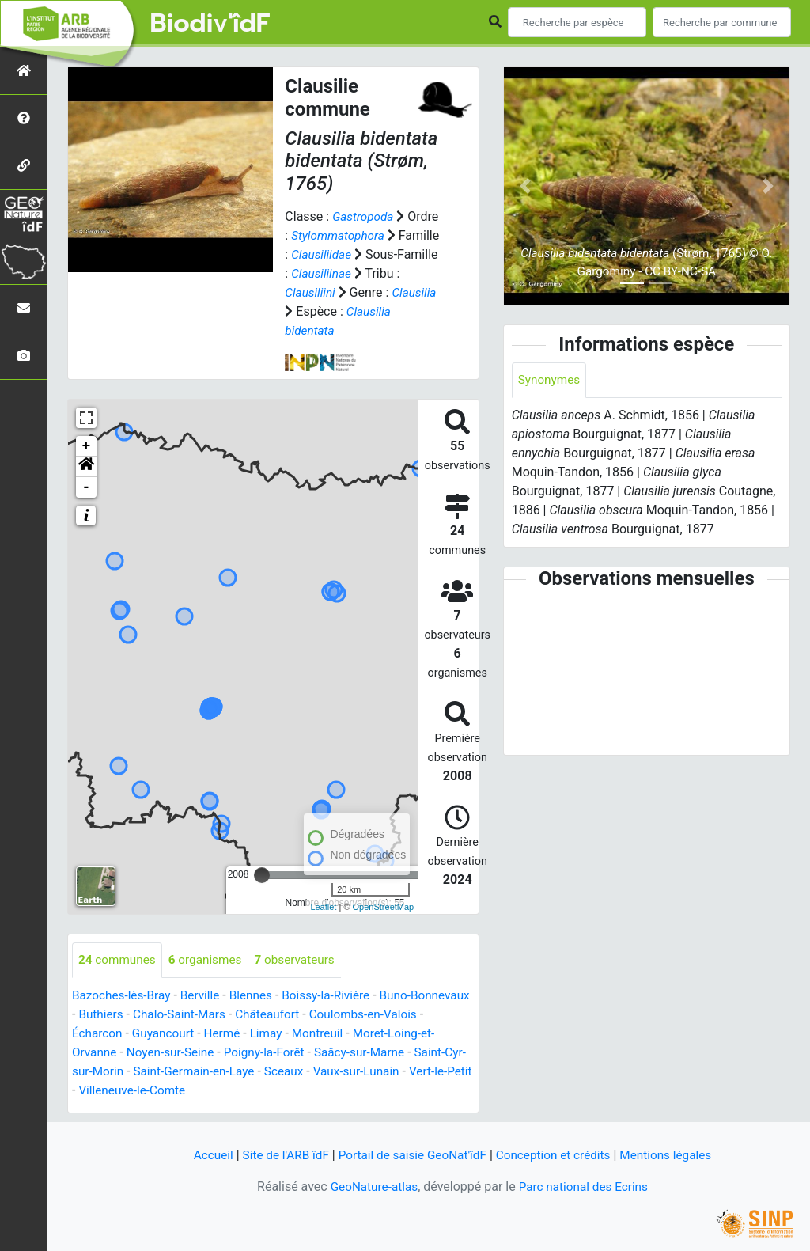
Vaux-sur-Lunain (422, 1071)
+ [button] (86, 446)
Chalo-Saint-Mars (248, 1014)
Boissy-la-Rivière (336, 995)
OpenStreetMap (383, 907)
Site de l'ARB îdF (278, 1154)
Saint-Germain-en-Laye (253, 1071)
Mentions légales (674, 1154)
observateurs (303, 960)
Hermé (272, 1033)
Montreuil (372, 1033)
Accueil (203, 1154)
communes (118, 960)
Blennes (258, 995)
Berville (205, 995)
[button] (86, 467)
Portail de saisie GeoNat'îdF (410, 1154)
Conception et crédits (558, 1154)
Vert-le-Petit (105, 1090)
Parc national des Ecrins (585, 1186)
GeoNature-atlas (371, 1186)
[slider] (262, 875)
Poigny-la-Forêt (321, 1052)
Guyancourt (211, 1033)
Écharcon (142, 1033)
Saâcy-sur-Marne (420, 1052)
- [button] (86, 487)
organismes (210, 960)
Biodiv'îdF (210, 24)
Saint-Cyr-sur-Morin (126, 1071)
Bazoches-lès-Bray (123, 995)
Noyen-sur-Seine (223, 1052)
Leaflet (323, 907)
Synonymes (550, 380)
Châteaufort (340, 1014)
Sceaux (346, 1071)
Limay (318, 1033)
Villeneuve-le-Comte (203, 1090)
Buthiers (167, 1014)
